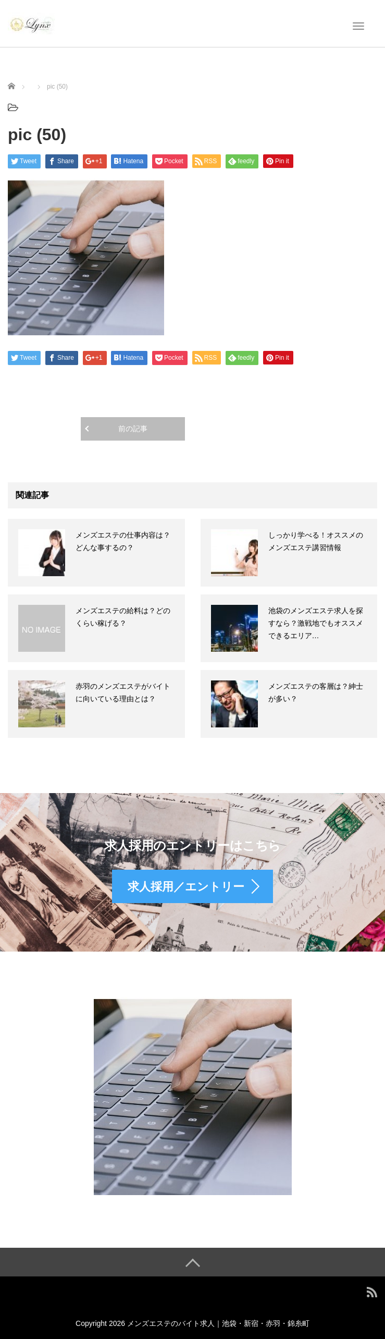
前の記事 (132, 428)
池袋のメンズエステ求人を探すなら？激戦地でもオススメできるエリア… (315, 623)
